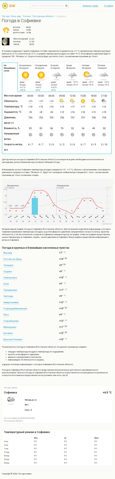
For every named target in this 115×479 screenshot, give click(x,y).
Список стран (90, 6)
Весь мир (16, 16)
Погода (5, 16)
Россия (27, 16)
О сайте (108, 6)
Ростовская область (43, 16)
